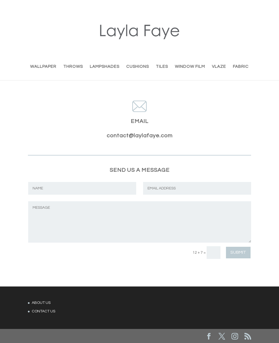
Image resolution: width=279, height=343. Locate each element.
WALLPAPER (43, 67)
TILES (162, 67)
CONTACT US (43, 311)
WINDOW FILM (190, 67)
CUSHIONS (137, 67)
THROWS (73, 67)
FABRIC (241, 67)
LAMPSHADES (104, 67)
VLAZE (219, 67)
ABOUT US (41, 303)
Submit (238, 252)
